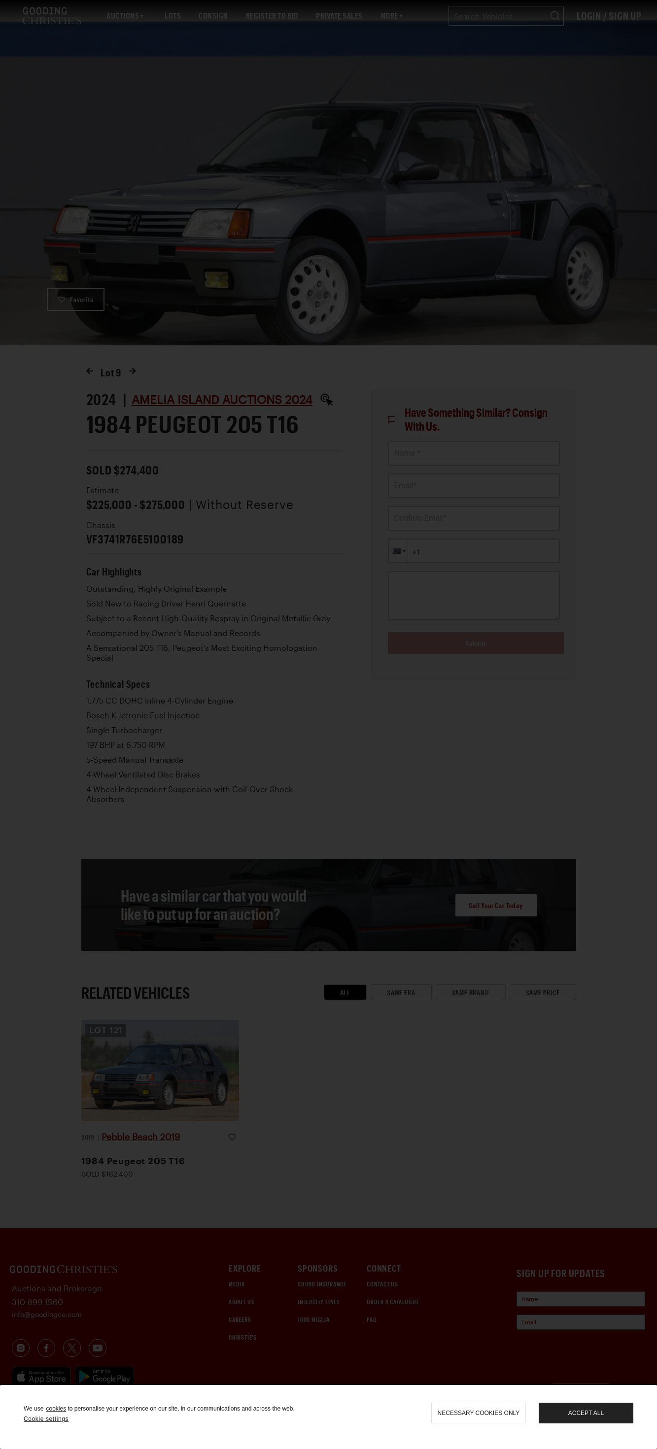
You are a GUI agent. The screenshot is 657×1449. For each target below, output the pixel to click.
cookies (56, 1408)
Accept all (586, 1413)
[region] (328, 1417)
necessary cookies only (479, 1413)
